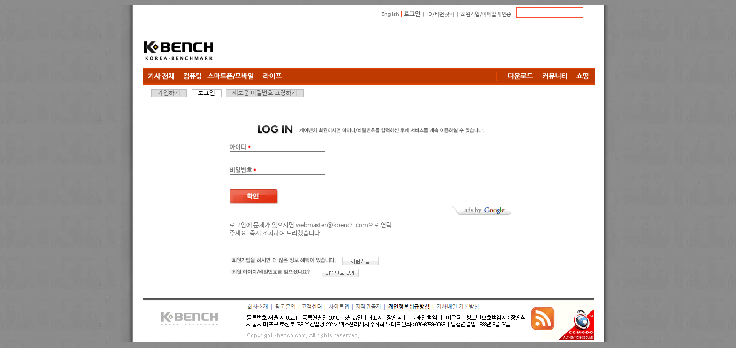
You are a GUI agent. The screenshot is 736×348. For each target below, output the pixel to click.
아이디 (240, 147)
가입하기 (169, 93)
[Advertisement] (424, 44)
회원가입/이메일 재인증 (486, 14)
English (390, 14)
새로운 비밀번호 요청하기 (264, 93)
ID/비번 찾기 (440, 14)
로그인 (412, 14)
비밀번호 (243, 170)
